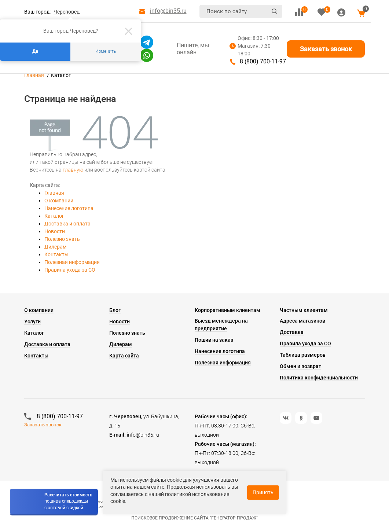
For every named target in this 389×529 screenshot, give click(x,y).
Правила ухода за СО (69, 270)
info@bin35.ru (168, 10)
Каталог (54, 216)
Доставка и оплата (67, 224)
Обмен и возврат (300, 366)
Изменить (105, 51)
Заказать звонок (326, 49)
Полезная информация (72, 262)
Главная (34, 75)
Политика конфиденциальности (319, 378)
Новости (54, 231)
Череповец (67, 12)
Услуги (32, 321)
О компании (58, 200)
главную (73, 170)
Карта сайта (124, 356)
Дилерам (55, 247)
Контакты (56, 254)
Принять (263, 492)
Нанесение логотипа (68, 208)
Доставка (292, 332)
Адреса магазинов (302, 321)
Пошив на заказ (214, 340)
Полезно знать (62, 239)
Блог (115, 310)
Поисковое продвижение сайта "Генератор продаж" (194, 518)
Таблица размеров (303, 355)
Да (35, 51)
